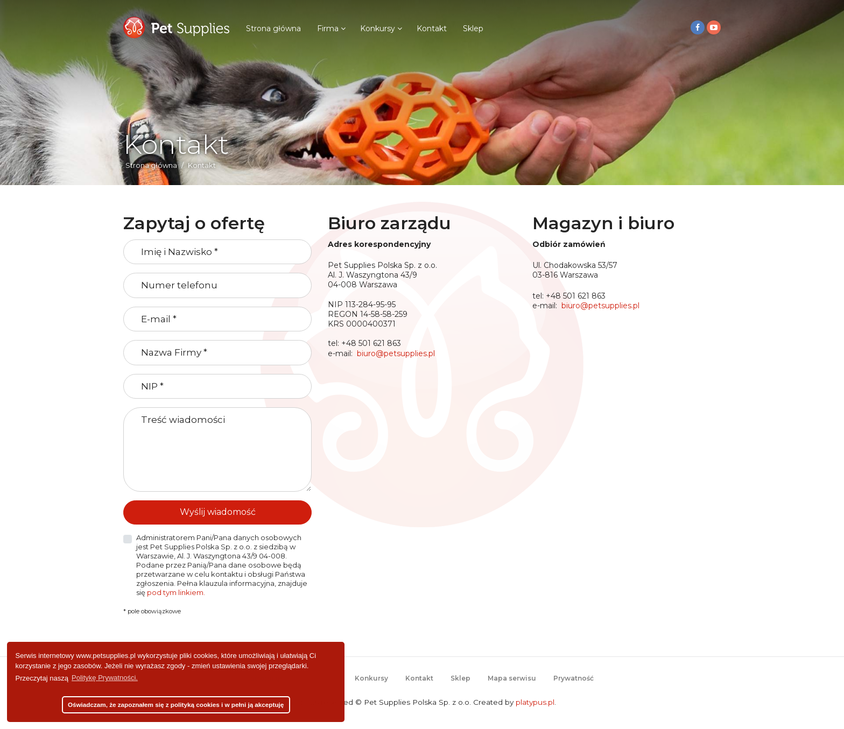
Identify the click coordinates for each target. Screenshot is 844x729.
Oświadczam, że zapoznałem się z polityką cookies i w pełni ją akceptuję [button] (176, 704)
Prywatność (573, 678)
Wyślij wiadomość (218, 512)
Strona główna (273, 28)
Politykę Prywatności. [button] (105, 678)
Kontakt (432, 28)
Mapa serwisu (512, 678)
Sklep (473, 28)
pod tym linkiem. (176, 592)
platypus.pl (535, 702)
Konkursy (377, 28)
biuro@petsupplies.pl (396, 353)
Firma (328, 28)
